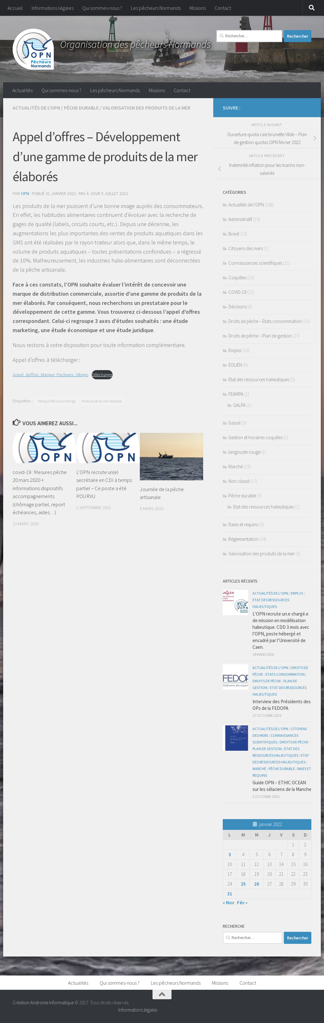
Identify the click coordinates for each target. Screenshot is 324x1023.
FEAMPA (235, 394)
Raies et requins (243, 524)
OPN (25, 193)
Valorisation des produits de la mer (146, 107)
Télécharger (102, 374)
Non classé (238, 481)
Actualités (22, 90)
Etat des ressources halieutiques (258, 379)
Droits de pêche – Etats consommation (265, 321)
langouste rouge (244, 452)
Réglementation (243, 539)
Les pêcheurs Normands (156, 8)
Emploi (234, 350)
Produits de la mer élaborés (102, 401)
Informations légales (52, 8)
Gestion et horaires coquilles (255, 437)
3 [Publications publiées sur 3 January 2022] (229, 854)
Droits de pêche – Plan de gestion (260, 336)
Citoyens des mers (245, 248)
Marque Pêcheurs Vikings (57, 401)
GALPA (239, 405)
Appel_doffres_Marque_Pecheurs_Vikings (50, 374)
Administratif (240, 219)
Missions (198, 8)
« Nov (228, 903)
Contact (223, 8)
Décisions (237, 307)
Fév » (242, 903)
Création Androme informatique (43, 1003)
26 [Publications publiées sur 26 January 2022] (256, 884)
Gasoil (234, 423)
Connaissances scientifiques (255, 263)
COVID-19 (237, 292)
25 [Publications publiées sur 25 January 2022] (243, 884)
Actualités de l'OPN (36, 107)
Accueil (15, 8)
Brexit (233, 234)
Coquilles (237, 278)
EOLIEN (235, 365)
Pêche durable (81, 107)
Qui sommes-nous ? (102, 8)
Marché (235, 467)
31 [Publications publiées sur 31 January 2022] (229, 894)
